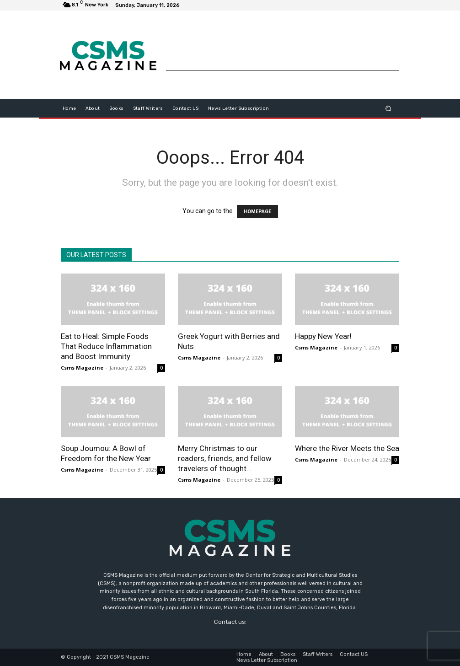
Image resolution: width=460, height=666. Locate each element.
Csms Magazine (82, 367)
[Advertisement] (282, 49)
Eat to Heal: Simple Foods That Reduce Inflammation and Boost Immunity (106, 346)
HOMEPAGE (257, 212)
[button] (388, 108)
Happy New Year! (323, 336)
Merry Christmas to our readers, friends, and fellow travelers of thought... (225, 458)
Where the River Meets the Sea (347, 448)
